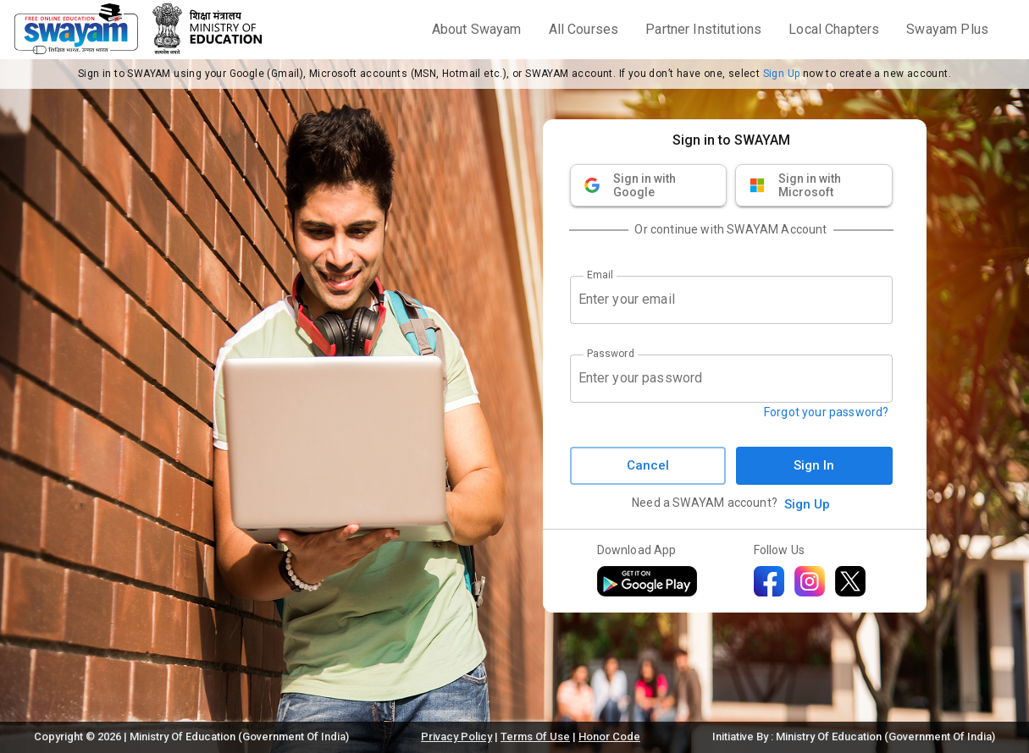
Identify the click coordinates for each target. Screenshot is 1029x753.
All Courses (584, 29)
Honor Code (609, 736)
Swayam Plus (947, 29)
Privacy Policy (456, 736)
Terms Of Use (535, 736)
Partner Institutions (703, 29)
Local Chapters (833, 29)
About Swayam (477, 29)
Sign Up (781, 74)
